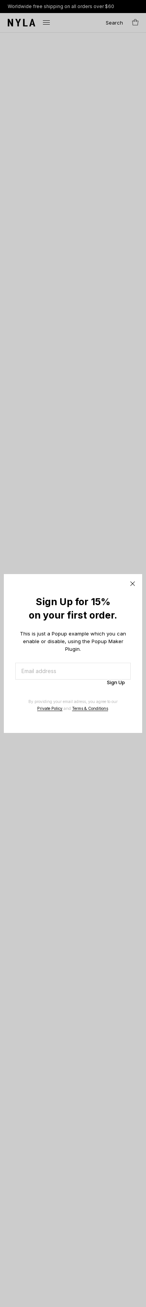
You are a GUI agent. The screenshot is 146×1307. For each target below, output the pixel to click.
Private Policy (49, 708)
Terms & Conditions (90, 708)
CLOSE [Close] (133, 583)
